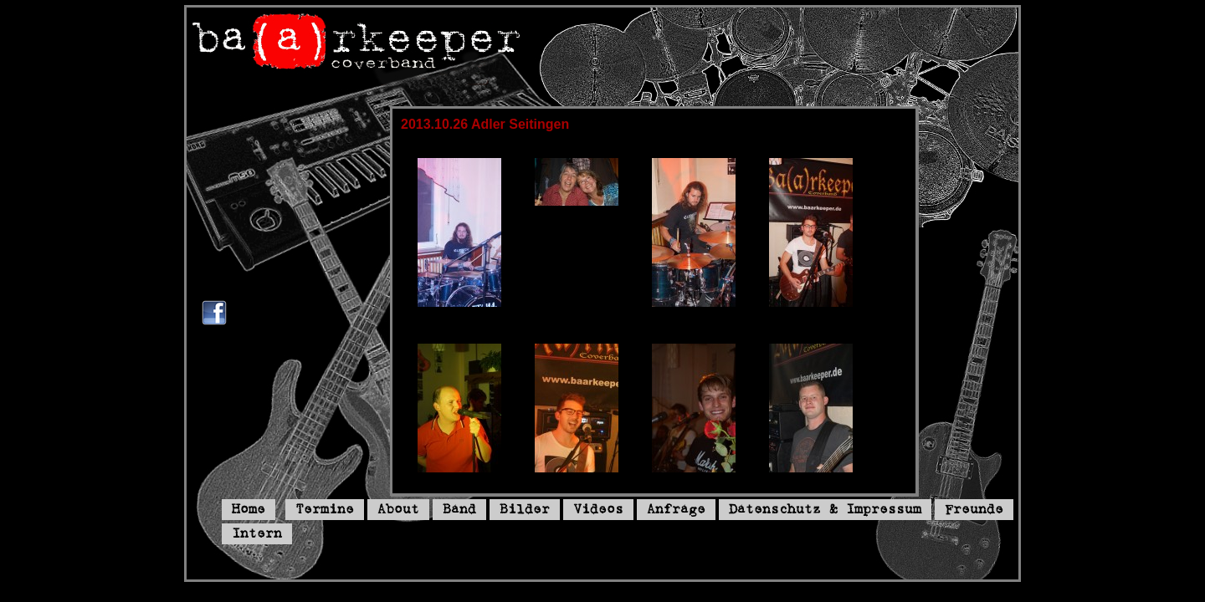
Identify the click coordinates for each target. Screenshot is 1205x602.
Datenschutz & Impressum (825, 510)
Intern (257, 534)
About (398, 510)
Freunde (974, 510)
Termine (324, 510)
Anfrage (676, 510)
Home (248, 510)
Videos (598, 510)
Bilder (525, 510)
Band (459, 510)
